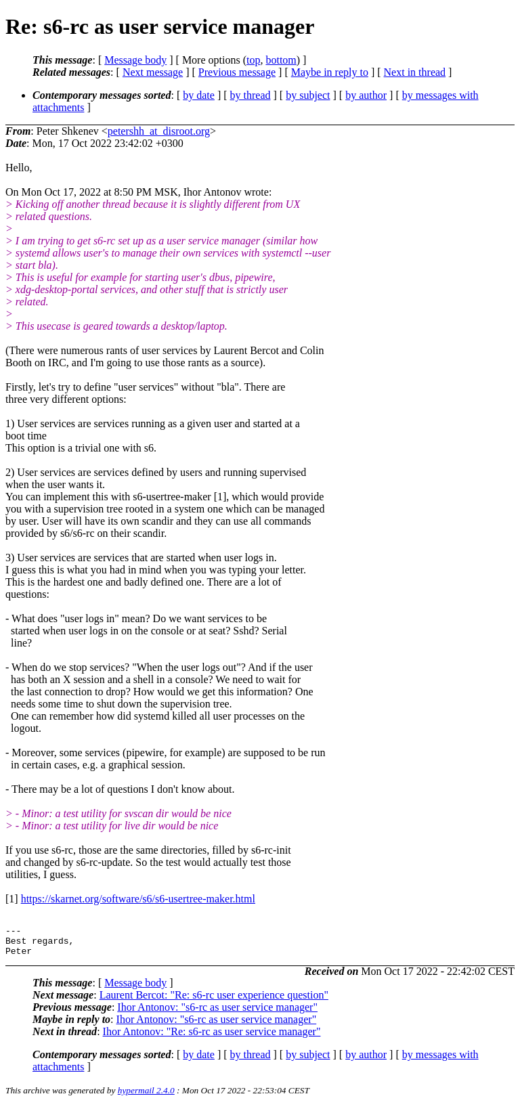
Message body (135, 60)
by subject (308, 95)
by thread (250, 95)
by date (199, 95)
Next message (153, 72)
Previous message (237, 72)
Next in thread (415, 72)
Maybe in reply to (329, 72)
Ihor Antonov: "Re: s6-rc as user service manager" (212, 1037)
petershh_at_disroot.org (159, 131)
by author (366, 95)
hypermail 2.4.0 (146, 1096)
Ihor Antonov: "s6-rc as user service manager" (217, 1013)
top (253, 60)
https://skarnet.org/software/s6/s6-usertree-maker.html (138, 898)
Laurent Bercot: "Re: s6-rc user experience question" (214, 1001)
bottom (280, 60)
